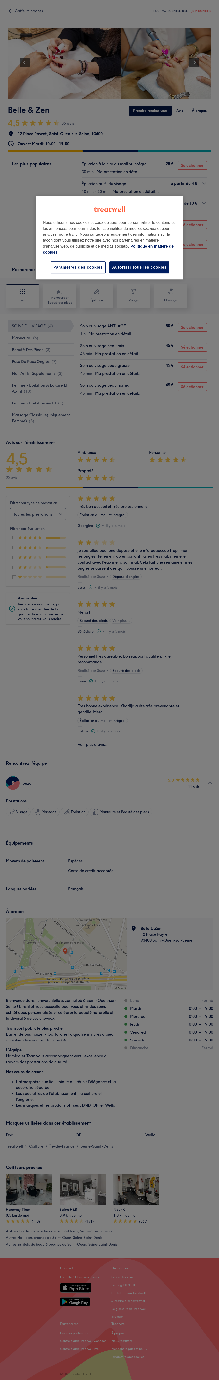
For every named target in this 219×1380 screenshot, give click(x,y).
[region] (109, 237)
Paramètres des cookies (78, 267)
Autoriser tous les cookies (139, 267)
